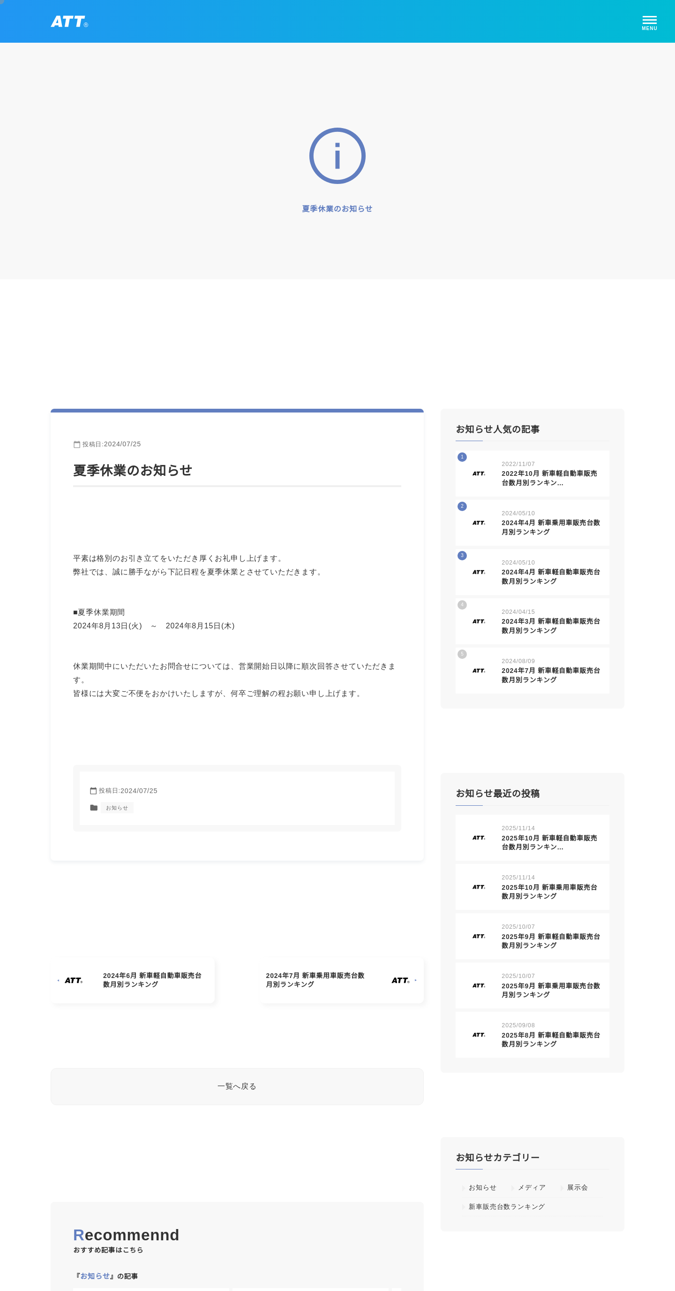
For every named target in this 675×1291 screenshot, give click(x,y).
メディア (532, 1185)
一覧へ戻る (237, 1084)
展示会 (577, 1185)
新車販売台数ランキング (507, 1204)
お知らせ (117, 805)
